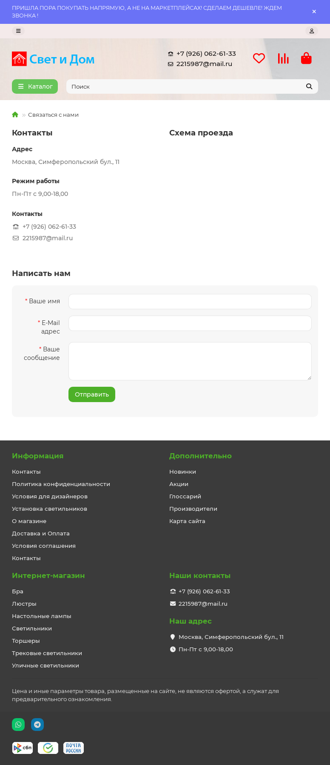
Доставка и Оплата (41, 533)
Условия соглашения (44, 545)
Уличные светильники (45, 665)
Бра (17, 591)
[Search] (192, 86)
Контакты (26, 471)
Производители (193, 508)
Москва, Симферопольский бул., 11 (231, 636)
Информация (38, 456)
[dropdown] (18, 30)
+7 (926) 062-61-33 (200, 53)
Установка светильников (49, 508)
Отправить (92, 394)
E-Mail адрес (50, 327)
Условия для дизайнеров (50, 496)
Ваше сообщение (42, 353)
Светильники (32, 628)
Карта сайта (187, 521)
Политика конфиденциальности (61, 483)
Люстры (24, 603)
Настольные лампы (41, 616)
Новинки (182, 471)
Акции (178, 483)
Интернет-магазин (48, 575)
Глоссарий (185, 496)
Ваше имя (44, 301)
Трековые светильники (47, 653)
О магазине (29, 521)
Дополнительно (200, 456)
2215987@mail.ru (198, 64)
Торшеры (26, 640)
